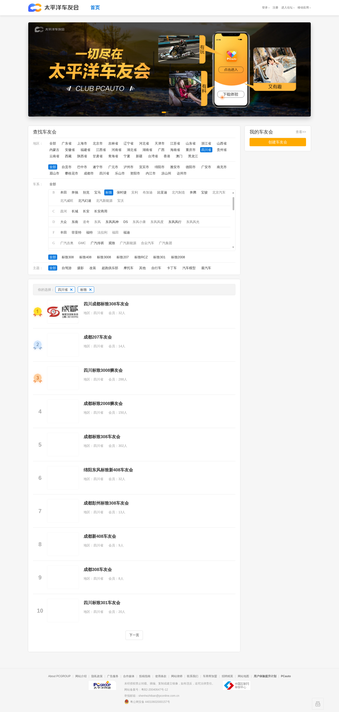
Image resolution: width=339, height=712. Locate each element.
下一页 (134, 635)
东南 (75, 222)
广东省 (67, 143)
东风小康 (139, 222)
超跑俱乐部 (110, 268)
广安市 (206, 167)
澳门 (179, 156)
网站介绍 (81, 676)
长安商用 (100, 211)
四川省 (206, 150)
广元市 (113, 167)
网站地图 (243, 676)
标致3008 (104, 257)
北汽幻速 (84, 200)
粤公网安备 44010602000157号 (147, 701)
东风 (97, 222)
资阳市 (135, 173)
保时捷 (122, 192)
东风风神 (112, 222)
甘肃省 (98, 156)
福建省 (85, 150)
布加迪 (148, 192)
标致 (108, 192)
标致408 (85, 257)
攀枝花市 (71, 173)
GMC (82, 243)
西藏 (68, 156)
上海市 (82, 143)
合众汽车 (147, 243)
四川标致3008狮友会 (103, 370)
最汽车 (206, 268)
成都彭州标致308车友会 (106, 503)
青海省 (113, 156)
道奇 (86, 222)
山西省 (222, 143)
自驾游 (67, 268)
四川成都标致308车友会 (106, 304)
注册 (275, 7)
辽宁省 (128, 143)
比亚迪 (162, 192)
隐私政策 (97, 676)
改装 (92, 268)
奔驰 (75, 192)
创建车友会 (277, 142)
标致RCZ (141, 257)
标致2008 (178, 257)
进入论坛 (287, 7)
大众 (63, 222)
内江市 (151, 173)
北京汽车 (219, 192)
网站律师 (176, 676)
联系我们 (192, 676)
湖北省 (132, 150)
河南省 (116, 150)
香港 (167, 156)
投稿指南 (144, 676)
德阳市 (191, 167)
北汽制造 (178, 192)
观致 (112, 243)
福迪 (126, 232)
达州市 (182, 173)
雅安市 (175, 167)
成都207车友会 (98, 337)
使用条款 (160, 676)
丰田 (63, 232)
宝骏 (204, 192)
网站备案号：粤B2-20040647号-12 (146, 689)
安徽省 (70, 150)
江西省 (101, 150)
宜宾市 (144, 167)
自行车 (156, 268)
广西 (161, 150)
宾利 (134, 192)
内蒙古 (54, 150)
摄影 (80, 268)
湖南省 (147, 150)
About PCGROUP (59, 676)
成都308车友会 (98, 569)
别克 (86, 192)
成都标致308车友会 (102, 436)
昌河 (63, 211)
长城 (75, 211)
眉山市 (54, 173)
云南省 (54, 156)
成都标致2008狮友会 (103, 403)
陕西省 (82, 156)
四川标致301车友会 (102, 602)
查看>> (301, 132)
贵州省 (222, 150)
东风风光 (192, 222)
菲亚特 (76, 232)
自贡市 (67, 167)
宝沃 (120, 200)
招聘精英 (227, 676)
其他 (142, 268)
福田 (115, 232)
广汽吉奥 (66, 243)
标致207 (123, 257)
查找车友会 (44, 131)
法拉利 (102, 232)
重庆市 (191, 150)
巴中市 (82, 167)
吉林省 (113, 143)
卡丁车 (172, 268)
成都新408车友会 (100, 536)
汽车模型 (189, 268)
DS (125, 222)
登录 (265, 7)
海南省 (175, 150)
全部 (52, 143)
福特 (89, 232)
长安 (86, 211)
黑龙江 (193, 156)
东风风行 (175, 222)
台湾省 (153, 156)
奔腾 (193, 192)
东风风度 (157, 222)
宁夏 (127, 156)
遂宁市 (98, 167)
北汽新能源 (104, 200)
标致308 (68, 257)
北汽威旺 (66, 200)
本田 (63, 192)
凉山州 (166, 173)
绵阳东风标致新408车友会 (108, 470)
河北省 (144, 143)
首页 (95, 7)
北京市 (98, 143)
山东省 (191, 143)
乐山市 (120, 173)
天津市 (160, 143)
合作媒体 (128, 676)
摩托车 (128, 268)
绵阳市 (160, 167)
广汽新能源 (128, 243)
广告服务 (112, 676)
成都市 (89, 173)
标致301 (159, 257)
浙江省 (206, 143)
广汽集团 (165, 243)
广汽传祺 (97, 243)
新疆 (139, 156)
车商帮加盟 (210, 676)
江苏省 (175, 143)
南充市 (222, 167)
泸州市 (128, 167)
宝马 (97, 192)
